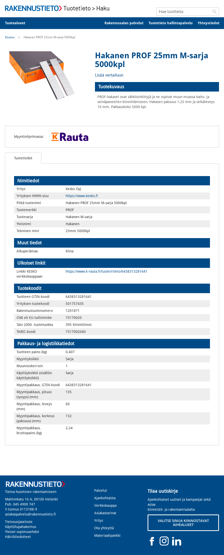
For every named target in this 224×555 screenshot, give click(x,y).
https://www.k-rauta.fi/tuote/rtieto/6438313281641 (107, 271)
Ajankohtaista (105, 498)
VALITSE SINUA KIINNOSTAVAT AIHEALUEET (183, 522)
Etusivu (10, 37)
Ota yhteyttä (104, 528)
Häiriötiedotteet (18, 537)
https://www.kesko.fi (82, 196)
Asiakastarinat (105, 513)
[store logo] (58, 8)
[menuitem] (18, 23)
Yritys (98, 520)
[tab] (157, 87)
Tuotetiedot (23, 158)
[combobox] (187, 12)
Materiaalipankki (107, 535)
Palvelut (100, 490)
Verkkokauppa (105, 505)
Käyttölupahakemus (20, 527)
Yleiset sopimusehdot (22, 532)
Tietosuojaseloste (19, 522)
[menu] (112, 23)
